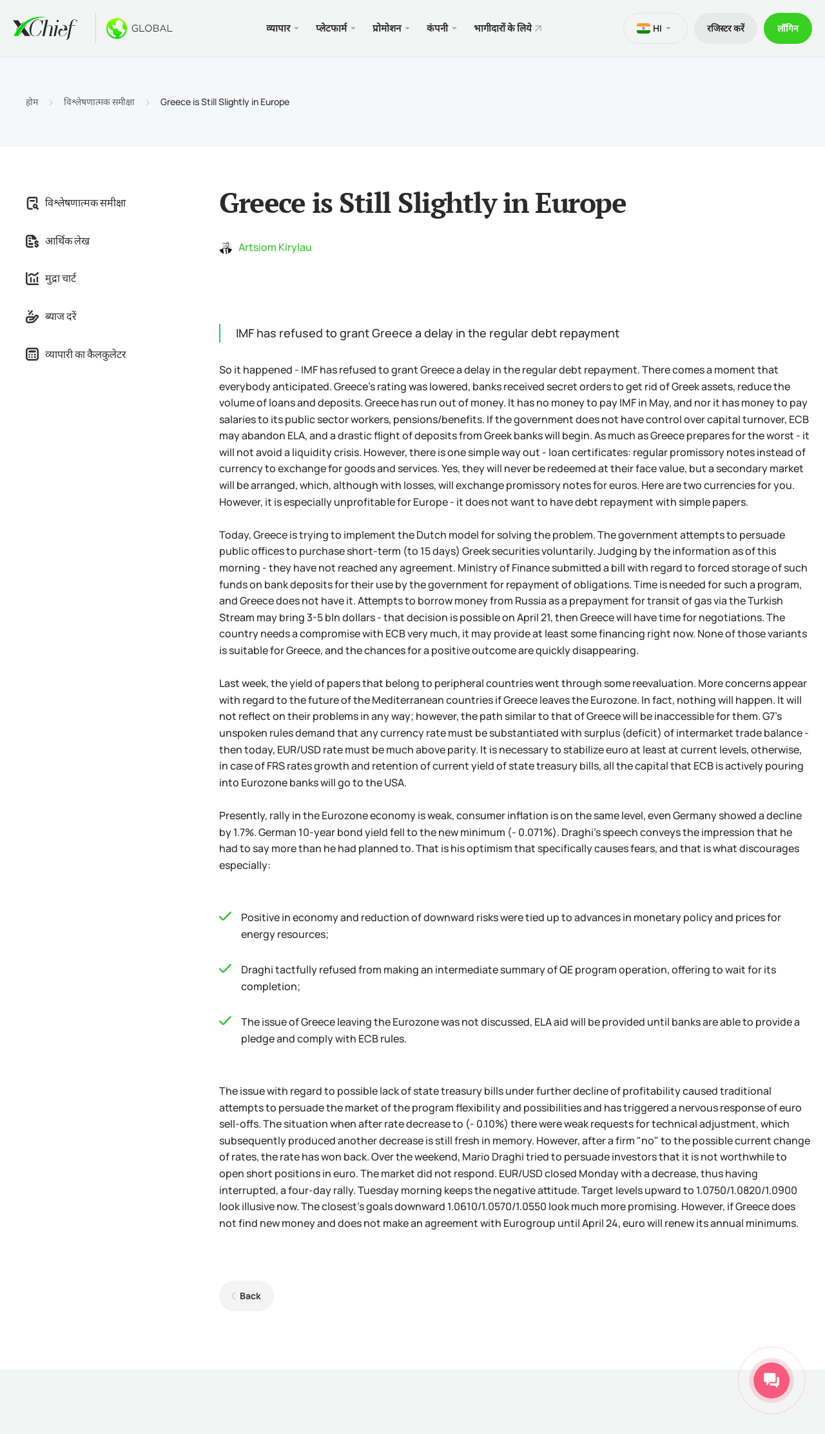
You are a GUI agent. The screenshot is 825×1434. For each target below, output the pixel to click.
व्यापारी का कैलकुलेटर (76, 354)
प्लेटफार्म (331, 28)
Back (250, 1296)
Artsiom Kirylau (275, 247)
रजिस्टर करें (725, 28)
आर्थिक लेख (58, 241)
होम (32, 102)
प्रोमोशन (387, 28)
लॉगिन (788, 28)
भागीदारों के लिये (503, 28)
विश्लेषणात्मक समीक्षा (99, 102)
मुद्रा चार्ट (51, 278)
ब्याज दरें (51, 316)
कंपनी (437, 28)
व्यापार (278, 28)
